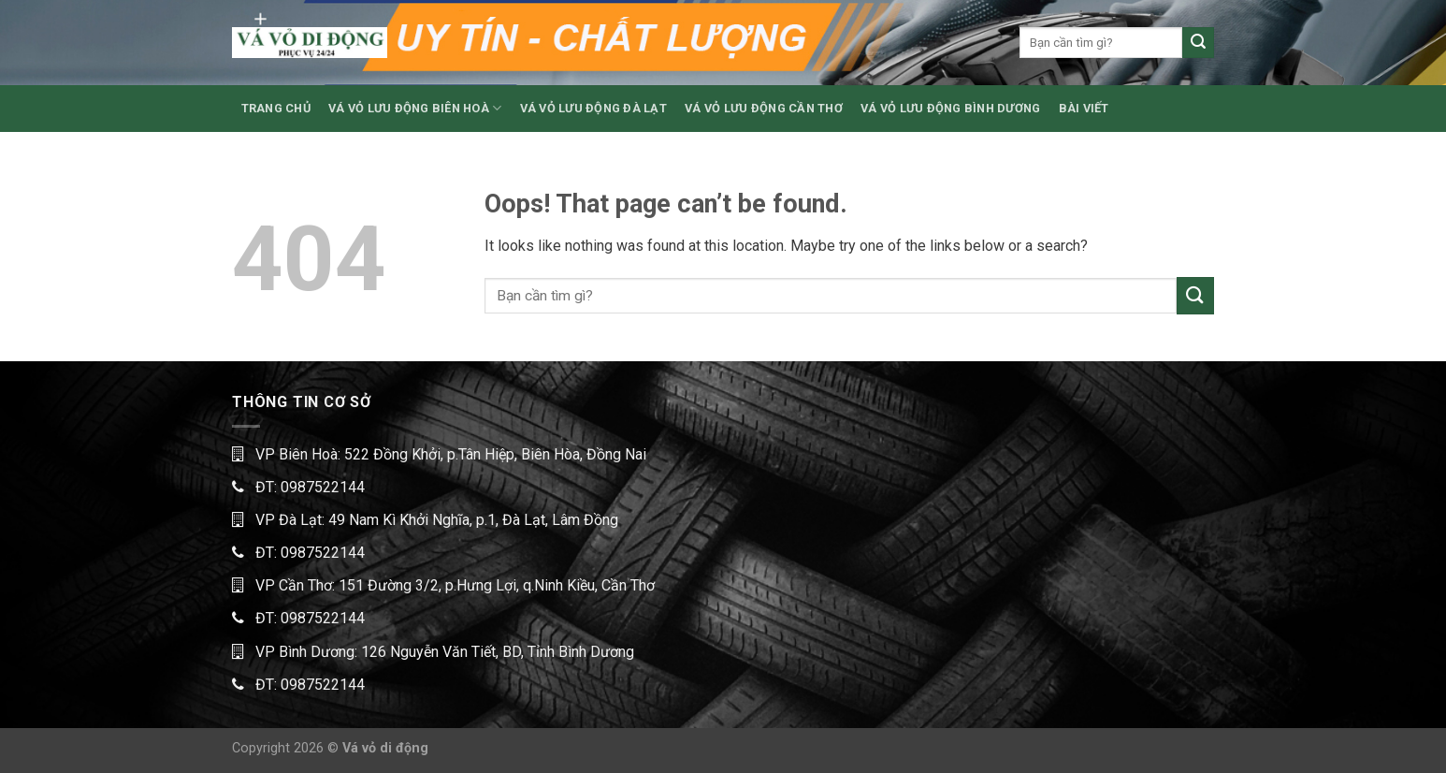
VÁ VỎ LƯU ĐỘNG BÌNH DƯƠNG (950, 108)
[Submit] (1198, 43)
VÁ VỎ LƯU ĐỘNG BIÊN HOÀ (414, 108)
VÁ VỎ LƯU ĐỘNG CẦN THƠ (764, 108)
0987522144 (323, 487)
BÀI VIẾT (1084, 108)
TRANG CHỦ (276, 108)
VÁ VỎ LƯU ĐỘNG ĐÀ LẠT (593, 108)
